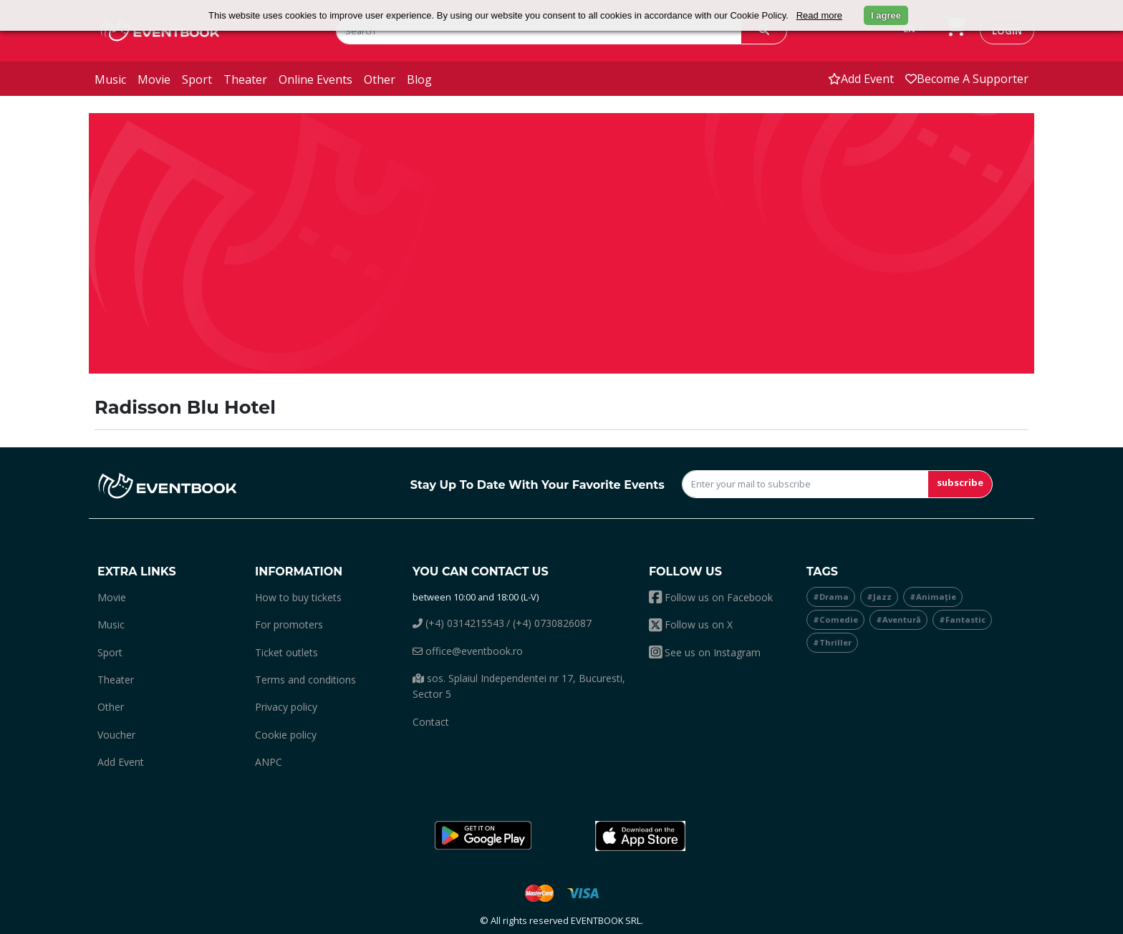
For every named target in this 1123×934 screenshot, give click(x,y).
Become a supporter (966, 79)
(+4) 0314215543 (458, 623)
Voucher (116, 734)
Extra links (136, 571)
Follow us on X (691, 624)
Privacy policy (286, 707)
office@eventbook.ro (468, 651)
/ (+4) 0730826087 (549, 623)
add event (861, 79)
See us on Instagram (705, 652)
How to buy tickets (298, 597)
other (379, 79)
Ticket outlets (286, 652)
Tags (822, 571)
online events (315, 79)
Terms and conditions (305, 679)
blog (419, 79)
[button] (483, 836)
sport (197, 79)
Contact (431, 722)
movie (154, 79)
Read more (819, 15)
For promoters (289, 624)
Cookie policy (286, 734)
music (110, 79)
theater (245, 79)
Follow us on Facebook (711, 597)
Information (298, 571)
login (1007, 30)
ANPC (268, 762)
